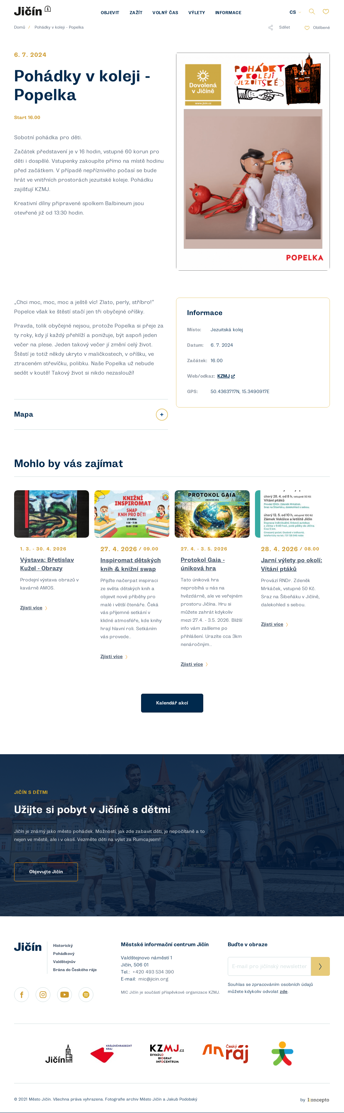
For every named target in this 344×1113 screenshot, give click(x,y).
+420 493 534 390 (153, 971)
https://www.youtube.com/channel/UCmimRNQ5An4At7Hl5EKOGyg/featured (64, 994)
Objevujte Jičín (46, 871)
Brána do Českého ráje (75, 969)
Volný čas (165, 12)
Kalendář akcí (172, 702)
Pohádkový (64, 953)
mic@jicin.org (153, 979)
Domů (19, 27)
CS (293, 12)
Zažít (136, 12)
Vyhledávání (312, 11)
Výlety (196, 12)
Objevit (110, 12)
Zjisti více (31, 608)
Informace (228, 12)
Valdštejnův (64, 961)
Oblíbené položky (325, 11)
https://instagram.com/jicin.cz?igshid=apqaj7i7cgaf (43, 994)
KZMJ (226, 376)
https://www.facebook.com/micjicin (21, 994)
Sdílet (279, 27)
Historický (63, 945)
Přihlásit (320, 966)
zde (284, 991)
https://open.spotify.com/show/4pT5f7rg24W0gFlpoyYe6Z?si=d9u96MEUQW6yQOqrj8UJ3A (86, 994)
